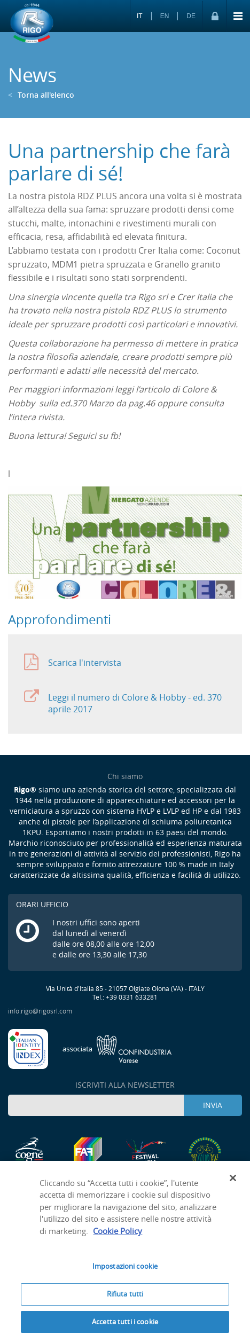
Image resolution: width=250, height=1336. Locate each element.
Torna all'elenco (41, 95)
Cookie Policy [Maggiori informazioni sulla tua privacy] (117, 1234)
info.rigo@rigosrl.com (40, 1011)
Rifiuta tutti (125, 1297)
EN (164, 16)
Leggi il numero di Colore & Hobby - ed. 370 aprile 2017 (123, 701)
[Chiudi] (233, 1181)
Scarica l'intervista (72, 662)
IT (140, 16)
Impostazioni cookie (125, 1270)
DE (191, 16)
